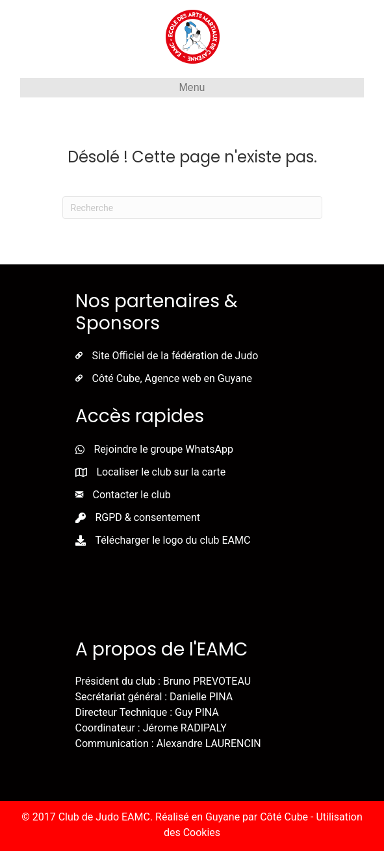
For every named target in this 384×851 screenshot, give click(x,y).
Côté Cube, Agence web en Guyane (172, 378)
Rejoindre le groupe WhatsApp (163, 449)
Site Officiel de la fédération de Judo (175, 355)
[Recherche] (192, 207)
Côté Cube (284, 817)
